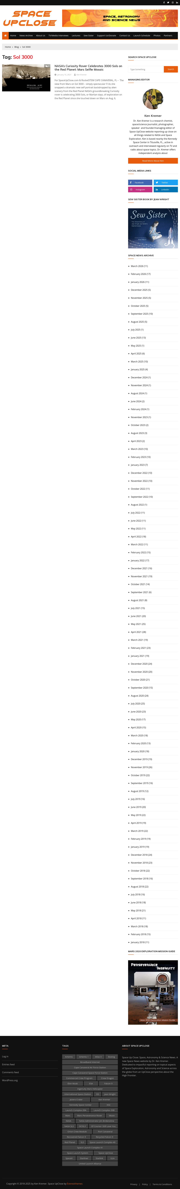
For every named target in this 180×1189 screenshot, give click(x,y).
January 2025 (138, 369)
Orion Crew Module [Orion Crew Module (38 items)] (77, 1131)
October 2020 (138, 679)
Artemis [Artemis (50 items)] (69, 1056)
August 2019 (137, 791)
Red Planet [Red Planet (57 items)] (70, 1142)
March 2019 (137, 830)
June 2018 (136, 902)
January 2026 (138, 282)
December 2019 (139, 759)
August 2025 (137, 321)
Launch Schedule (141, 35)
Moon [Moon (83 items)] (112, 1115)
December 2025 (139, 289)
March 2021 (137, 639)
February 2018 (138, 934)
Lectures (76, 35)
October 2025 (138, 305)
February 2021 (138, 647)
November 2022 (139, 480)
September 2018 (139, 878)
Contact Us (124, 35)
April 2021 (136, 632)
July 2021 (135, 608)
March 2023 (137, 449)
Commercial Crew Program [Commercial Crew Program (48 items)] (79, 1078)
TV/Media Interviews (58, 35)
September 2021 (139, 592)
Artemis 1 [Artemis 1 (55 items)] (84, 1056)
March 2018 (137, 926)
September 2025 (139, 313)
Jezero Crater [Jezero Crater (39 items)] (76, 1099)
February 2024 (138, 409)
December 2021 (139, 568)
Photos (157, 35)
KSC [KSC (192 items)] (109, 1104)
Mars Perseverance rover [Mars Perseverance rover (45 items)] (89, 1115)
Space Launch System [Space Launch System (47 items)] (77, 1152)
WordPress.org (10, 1080)
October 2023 (138, 425)
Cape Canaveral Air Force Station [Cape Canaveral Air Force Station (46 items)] (90, 1067)
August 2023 (137, 433)
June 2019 (136, 807)
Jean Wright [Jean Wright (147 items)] (109, 1094)
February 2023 (138, 457)
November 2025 (139, 297)
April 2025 (136, 353)
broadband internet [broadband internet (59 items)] (90, 1062)
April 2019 (136, 822)
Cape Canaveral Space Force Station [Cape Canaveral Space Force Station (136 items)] (90, 1072)
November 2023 (139, 417)
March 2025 (137, 361)
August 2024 (137, 393)
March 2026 (137, 266)
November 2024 (139, 385)
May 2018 (136, 910)
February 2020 (138, 743)
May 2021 (136, 624)
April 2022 (136, 536)
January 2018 (138, 942)
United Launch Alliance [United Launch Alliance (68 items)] (90, 1163)
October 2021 (138, 584)
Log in (5, 1056)
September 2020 (139, 687)
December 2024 (139, 377)
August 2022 (137, 504)
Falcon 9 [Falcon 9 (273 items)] (108, 1083)
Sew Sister (89, 35)
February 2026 (138, 274)
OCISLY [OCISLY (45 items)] (82, 1126)
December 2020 (139, 663)
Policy (145, 1184)
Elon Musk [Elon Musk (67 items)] (73, 1083)
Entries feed (8, 1064)
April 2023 (136, 441)
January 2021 (138, 655)
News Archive (26, 35)
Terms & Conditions (162, 1184)
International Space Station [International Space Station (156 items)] (77, 1094)
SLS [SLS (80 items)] (82, 1142)
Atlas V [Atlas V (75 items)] (98, 1056)
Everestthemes (75, 1183)
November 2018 (139, 862)
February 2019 (138, 838)
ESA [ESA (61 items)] (91, 1083)
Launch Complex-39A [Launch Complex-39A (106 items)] (76, 1110)
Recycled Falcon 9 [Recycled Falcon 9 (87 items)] (104, 1136)
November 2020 (139, 671)
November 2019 (139, 767)
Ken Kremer (81, 74)
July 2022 (135, 512)
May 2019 (136, 815)
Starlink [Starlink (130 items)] (99, 1158)
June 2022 (136, 520)
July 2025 (135, 329)
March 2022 (137, 544)
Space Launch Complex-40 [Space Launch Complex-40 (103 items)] (102, 1142)
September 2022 (139, 496)
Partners (168, 35)
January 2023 (138, 464)
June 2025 (136, 337)
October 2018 (138, 870)
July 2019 (135, 799)
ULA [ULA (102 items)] (112, 1158)
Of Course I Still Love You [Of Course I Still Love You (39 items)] (103, 1126)
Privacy (133, 1184)
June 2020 (136, 711)
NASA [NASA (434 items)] (68, 1120)
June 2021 (136, 616)
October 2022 (138, 488)
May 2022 (136, 528)
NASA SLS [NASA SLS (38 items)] (69, 1126)
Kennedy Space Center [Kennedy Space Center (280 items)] (80, 1104)
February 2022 (138, 552)
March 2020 (137, 735)
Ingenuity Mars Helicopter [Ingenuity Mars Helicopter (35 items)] (90, 1088)
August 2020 (137, 695)
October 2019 (138, 775)
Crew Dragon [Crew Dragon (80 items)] (107, 1078)
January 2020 (138, 751)
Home (13, 35)
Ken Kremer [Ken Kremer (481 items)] (104, 1099)
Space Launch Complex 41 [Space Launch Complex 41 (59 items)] (90, 1147)
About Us (40, 35)
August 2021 (137, 600)
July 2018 (135, 894)
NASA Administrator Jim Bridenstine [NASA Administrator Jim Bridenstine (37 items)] (96, 1120)
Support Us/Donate (106, 35)
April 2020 (136, 727)
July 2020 (135, 703)
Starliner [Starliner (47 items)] (84, 1158)
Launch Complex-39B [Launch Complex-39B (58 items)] (104, 1110)
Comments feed (10, 1072)
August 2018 (137, 886)
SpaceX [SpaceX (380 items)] (69, 1158)
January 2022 (138, 560)
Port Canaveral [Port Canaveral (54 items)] (105, 1131)
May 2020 (136, 719)
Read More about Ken (153, 160)
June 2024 (136, 401)
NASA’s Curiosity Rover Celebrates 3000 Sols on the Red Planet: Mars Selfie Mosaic (88, 67)
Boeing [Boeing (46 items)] (111, 1056)
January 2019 (138, 846)
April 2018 (136, 918)
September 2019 (139, 783)
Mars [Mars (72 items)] (67, 1115)
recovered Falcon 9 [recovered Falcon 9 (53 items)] (76, 1136)
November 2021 (139, 576)
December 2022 (139, 472)
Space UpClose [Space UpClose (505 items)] (105, 1152)
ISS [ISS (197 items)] (97, 1094)
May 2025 (136, 345)
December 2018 (139, 854)
